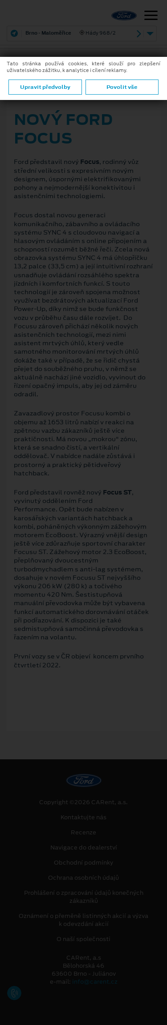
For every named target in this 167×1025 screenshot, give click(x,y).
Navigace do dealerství (83, 848)
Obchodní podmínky (83, 863)
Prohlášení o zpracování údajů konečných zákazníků (83, 897)
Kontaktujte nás (83, 818)
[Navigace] (151, 16)
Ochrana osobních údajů (83, 878)
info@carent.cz (95, 981)
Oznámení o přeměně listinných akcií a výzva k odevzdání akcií (83, 920)
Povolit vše (121, 87)
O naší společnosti (83, 939)
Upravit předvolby (45, 87)
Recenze (83, 833)
